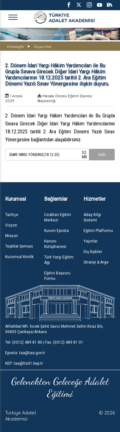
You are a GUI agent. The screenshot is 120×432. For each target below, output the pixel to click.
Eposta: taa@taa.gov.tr (25, 353)
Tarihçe (11, 214)
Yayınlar (91, 241)
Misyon (11, 236)
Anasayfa (15, 46)
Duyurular (43, 46)
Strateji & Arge (96, 262)
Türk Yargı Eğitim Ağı (59, 260)
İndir (102, 155)
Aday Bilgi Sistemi (92, 217)
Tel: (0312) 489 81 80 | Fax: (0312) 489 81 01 (44, 342)
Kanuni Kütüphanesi (55, 244)
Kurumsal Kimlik (19, 257)
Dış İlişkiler (93, 252)
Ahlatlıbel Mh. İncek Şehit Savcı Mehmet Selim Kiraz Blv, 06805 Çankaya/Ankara (54, 329)
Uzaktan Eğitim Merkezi (57, 217)
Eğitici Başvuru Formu (57, 276)
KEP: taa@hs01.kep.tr (24, 363)
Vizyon (11, 225)
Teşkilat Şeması (19, 246)
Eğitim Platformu (98, 230)
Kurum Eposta (56, 230)
